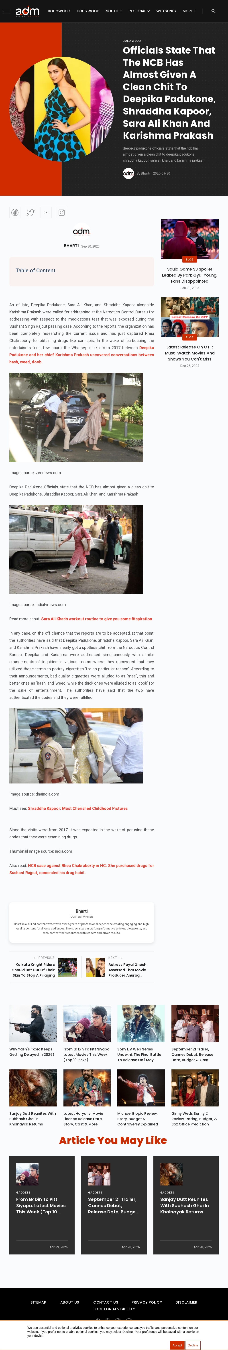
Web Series (166, 11)
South (112, 11)
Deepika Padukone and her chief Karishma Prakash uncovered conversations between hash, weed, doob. (81, 354)
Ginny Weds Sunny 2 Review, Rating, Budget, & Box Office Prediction (194, 1121)
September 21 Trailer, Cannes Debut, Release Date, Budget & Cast (192, 1056)
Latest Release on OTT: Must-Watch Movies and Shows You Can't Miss (190, 353)
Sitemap (38, 1304)
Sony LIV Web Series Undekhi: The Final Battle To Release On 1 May (139, 1056)
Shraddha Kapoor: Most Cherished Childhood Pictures (78, 808)
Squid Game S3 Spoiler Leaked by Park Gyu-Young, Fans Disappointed (189, 275)
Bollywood (59, 11)
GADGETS (23, 1207)
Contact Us (105, 1304)
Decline (193, 1345)
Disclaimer (186, 1304)
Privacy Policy (147, 1304)
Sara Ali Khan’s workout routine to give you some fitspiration (96, 619)
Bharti (71, 246)
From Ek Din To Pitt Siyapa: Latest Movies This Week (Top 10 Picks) (86, 1056)
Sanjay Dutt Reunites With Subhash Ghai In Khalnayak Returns (32, 1121)
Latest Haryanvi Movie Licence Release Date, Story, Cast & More (83, 1121)
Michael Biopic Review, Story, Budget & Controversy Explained (137, 1121)
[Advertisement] (16, 92)
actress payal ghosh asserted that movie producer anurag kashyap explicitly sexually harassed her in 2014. (130, 970)
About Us (69, 1304)
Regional (137, 11)
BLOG (190, 259)
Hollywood (88, 11)
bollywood (132, 40)
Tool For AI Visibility (114, 1311)
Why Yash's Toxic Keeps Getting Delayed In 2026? (32, 1053)
